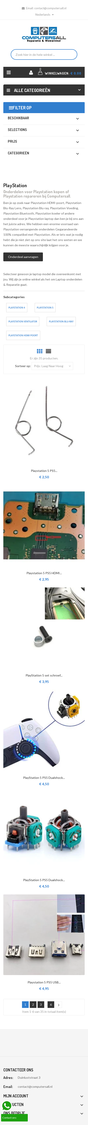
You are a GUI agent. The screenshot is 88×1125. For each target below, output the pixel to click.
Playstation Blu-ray (61, 321)
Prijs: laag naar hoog (52, 366)
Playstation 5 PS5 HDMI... (44, 573)
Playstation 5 (45, 307)
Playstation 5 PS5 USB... (44, 982)
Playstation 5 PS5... (44, 471)
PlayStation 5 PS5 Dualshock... (44, 777)
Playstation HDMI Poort (23, 335)
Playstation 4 (16, 307)
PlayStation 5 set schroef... (44, 675)
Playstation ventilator (22, 321)
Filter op (22, 107)
